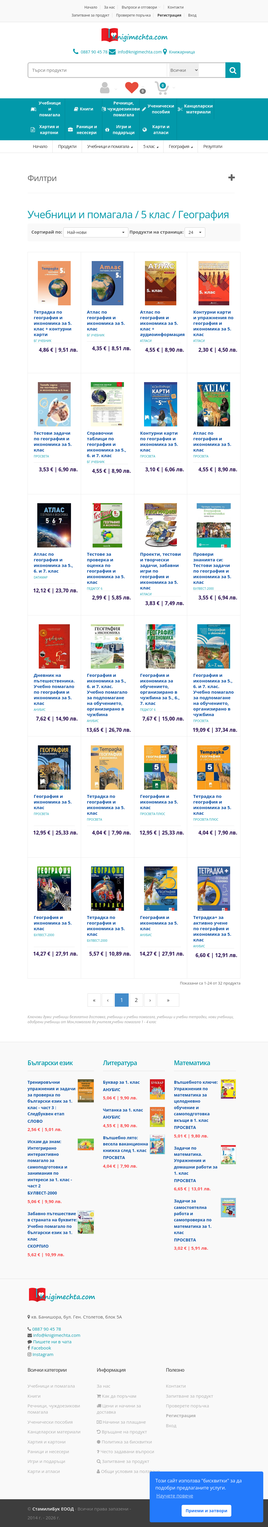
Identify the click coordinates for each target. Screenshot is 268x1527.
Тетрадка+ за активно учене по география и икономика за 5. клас (212, 928)
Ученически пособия (50, 1422)
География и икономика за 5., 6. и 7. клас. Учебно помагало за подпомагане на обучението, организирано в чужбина (107, 694)
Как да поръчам (116, 1396)
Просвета (41, 456)
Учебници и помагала (108, 146)
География (179, 146)
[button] (95, 232)
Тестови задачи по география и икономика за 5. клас (53, 441)
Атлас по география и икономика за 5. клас (106, 320)
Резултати (212, 146)
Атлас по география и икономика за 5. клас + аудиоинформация (162, 323)
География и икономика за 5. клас (53, 801)
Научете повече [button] (174, 1495)
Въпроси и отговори (139, 7)
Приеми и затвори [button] (206, 1510)
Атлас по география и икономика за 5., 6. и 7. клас (53, 562)
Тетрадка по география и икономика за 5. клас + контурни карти (53, 323)
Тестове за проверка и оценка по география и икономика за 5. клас (106, 568)
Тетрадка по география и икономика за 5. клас (106, 804)
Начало (90, 7)
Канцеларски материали (54, 1432)
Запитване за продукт (90, 15)
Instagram (43, 1354)
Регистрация (169, 15)
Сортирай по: (46, 232)
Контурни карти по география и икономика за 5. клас (159, 441)
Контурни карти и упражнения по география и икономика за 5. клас (213, 323)
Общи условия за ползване (128, 1471)
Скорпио (38, 1246)
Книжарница (179, 52)
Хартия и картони (47, 1442)
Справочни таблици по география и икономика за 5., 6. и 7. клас (106, 444)
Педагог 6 (95, 588)
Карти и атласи (44, 1471)
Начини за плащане (121, 1422)
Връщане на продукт (122, 1432)
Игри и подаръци (46, 1461)
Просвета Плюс (152, 814)
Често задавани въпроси (125, 1451)
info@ (135, 52)
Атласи (146, 341)
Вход (192, 15)
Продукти (67, 146)
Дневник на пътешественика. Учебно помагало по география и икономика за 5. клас (54, 689)
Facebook (41, 1348)
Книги (34, 1396)
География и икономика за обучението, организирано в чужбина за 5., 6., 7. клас (160, 689)
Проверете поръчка (133, 15)
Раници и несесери (48, 1451)
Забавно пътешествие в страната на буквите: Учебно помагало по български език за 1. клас (52, 1226)
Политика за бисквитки (124, 1442)
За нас (109, 7)
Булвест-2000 (203, 588)
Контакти (176, 7)
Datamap (41, 577)
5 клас (149, 146)
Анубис (40, 710)
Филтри (42, 177)
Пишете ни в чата (52, 1342)
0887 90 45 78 (90, 52)
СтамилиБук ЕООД (53, 1509)
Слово (35, 1121)
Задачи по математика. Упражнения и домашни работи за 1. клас (195, 1160)
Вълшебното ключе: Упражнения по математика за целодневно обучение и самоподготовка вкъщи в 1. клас (196, 1101)
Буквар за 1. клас (121, 1082)
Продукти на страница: (157, 232)
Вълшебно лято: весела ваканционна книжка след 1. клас (125, 1144)
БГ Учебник (42, 341)
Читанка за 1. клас (123, 1110)
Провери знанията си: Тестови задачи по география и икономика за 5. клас (212, 568)
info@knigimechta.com (56, 1335)
